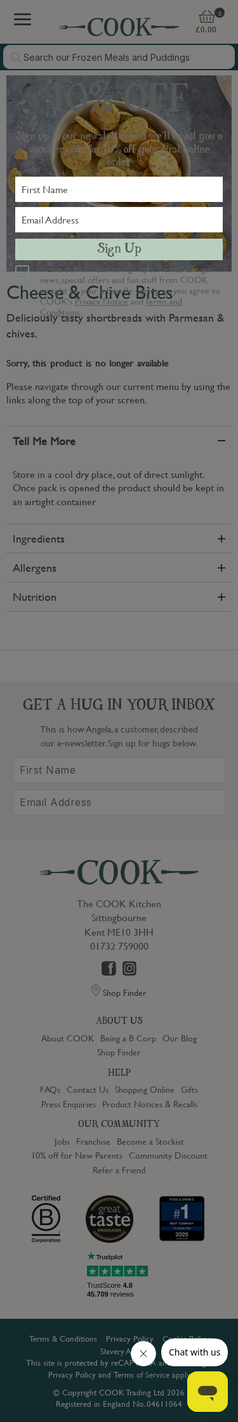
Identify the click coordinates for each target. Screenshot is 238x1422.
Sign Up (119, 249)
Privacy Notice (101, 300)
